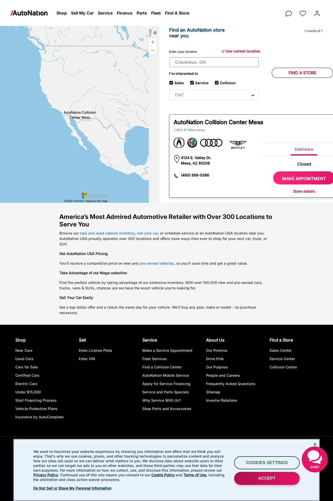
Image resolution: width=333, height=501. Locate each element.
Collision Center (283, 367)
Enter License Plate (95, 351)
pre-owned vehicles (156, 263)
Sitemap (213, 392)
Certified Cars (27, 376)
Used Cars (24, 359)
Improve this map (96, 201)
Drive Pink (215, 359)
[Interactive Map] (79, 114)
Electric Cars (26, 384)
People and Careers (223, 376)
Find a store (302, 72)
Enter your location (183, 52)
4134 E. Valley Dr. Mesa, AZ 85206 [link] (196, 160)
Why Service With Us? (161, 400)
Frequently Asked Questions (230, 384)
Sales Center (281, 351)
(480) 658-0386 (195, 175)
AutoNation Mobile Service (165, 376)
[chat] (288, 12)
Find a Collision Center (162, 367)
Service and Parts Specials (165, 392)
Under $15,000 (28, 392)
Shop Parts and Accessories (166, 409)
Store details (304, 191)
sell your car (147, 233)
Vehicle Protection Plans (36, 409)
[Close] (315, 444)
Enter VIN (87, 359)
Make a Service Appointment (167, 351)
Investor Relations (221, 400)
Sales (179, 82)
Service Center (282, 359)
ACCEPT (267, 478)
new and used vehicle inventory (107, 233)
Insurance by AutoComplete (39, 417)
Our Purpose (217, 367)
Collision (227, 82)
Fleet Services (154, 359)
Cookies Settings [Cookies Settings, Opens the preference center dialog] (267, 462)
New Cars (24, 351)
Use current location (240, 51)
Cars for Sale (26, 367)
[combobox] (214, 62)
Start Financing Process (36, 400)
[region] (166, 470)
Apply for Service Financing (166, 384)
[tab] (304, 149)
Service (201, 82)
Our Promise (216, 351)
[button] (61, 13)
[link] (32, 13)
